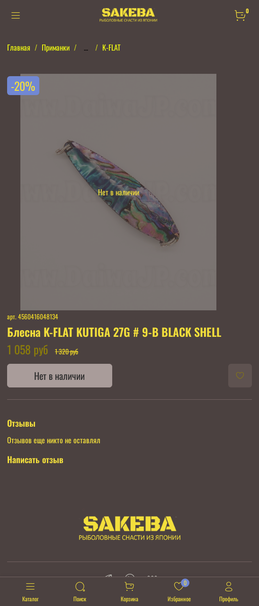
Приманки (56, 47)
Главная (18, 47)
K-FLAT (111, 47)
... (86, 47)
